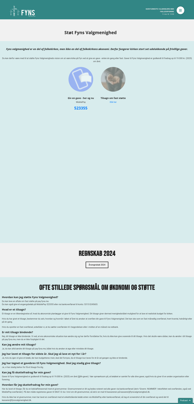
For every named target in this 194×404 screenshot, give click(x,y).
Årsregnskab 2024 (97, 265)
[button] (180, 10)
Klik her (113, 102)
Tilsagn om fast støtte (113, 98)
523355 (80, 108)
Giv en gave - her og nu (81, 98)
